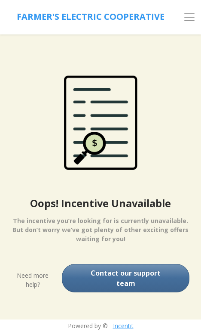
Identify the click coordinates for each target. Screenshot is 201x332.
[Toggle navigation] (189, 17)
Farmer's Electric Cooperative (90, 16)
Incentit (123, 326)
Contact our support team (126, 278)
